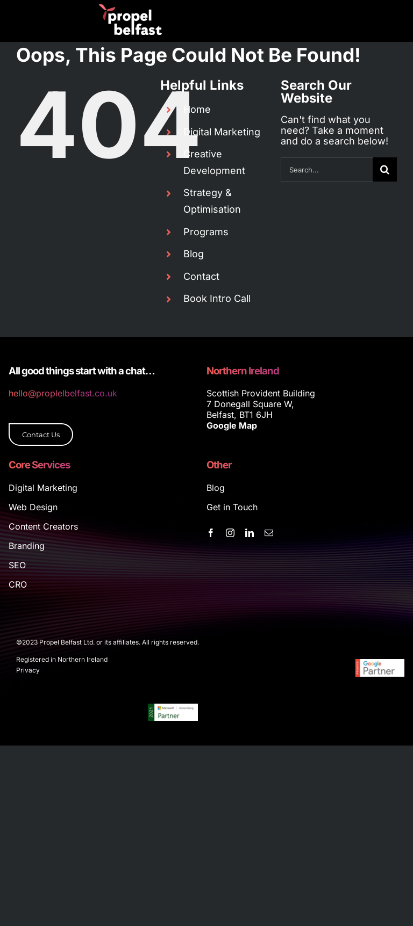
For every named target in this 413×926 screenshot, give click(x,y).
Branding (27, 545)
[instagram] (230, 533)
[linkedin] (249, 533)
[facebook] (210, 533)
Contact (201, 276)
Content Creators (43, 526)
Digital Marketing (221, 132)
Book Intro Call (217, 298)
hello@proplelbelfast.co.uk (63, 393)
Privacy (28, 670)
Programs (206, 231)
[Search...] (327, 169)
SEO (17, 565)
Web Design (33, 507)
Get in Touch (232, 507)
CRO (18, 584)
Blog (193, 253)
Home (197, 109)
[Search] (385, 169)
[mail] (269, 533)
